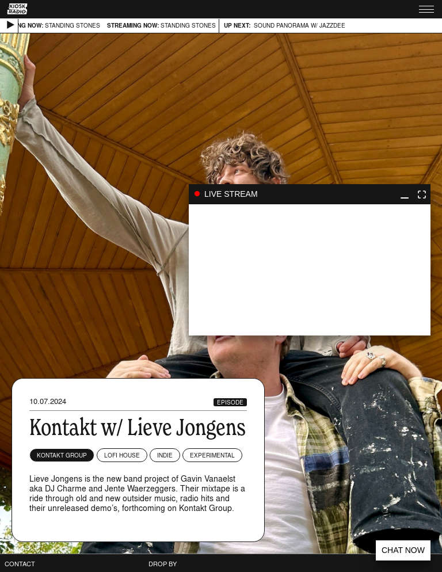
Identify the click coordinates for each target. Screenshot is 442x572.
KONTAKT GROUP (62, 455)
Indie (165, 455)
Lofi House (122, 455)
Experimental (212, 455)
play (309, 269)
